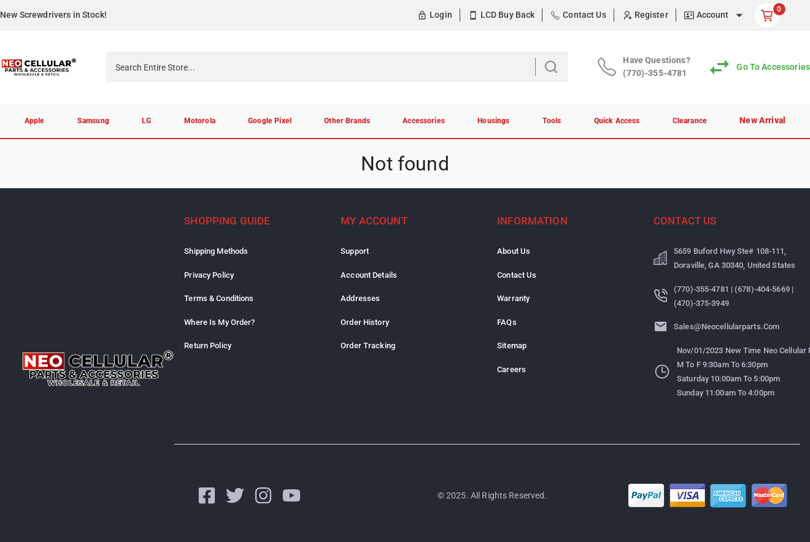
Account (712, 15)
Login (441, 15)
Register (651, 15)
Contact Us (584, 15)
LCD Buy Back (507, 15)
